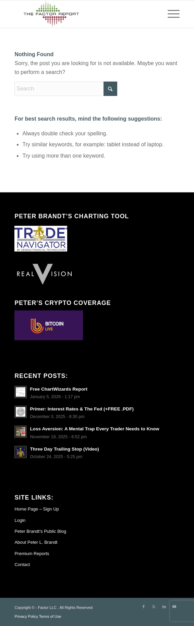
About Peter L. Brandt (35, 542)
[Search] (65, 89)
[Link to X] (154, 606)
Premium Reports (31, 553)
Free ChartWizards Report (58, 389)
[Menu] (170, 14)
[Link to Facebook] (143, 606)
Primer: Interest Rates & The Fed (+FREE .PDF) (82, 409)
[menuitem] (170, 14)
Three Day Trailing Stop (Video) (64, 449)
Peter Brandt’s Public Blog (40, 531)
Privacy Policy (26, 616)
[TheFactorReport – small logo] (80, 14)
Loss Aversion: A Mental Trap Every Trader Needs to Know (94, 428)
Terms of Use (50, 616)
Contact (22, 564)
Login (19, 520)
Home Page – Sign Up (36, 509)
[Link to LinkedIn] (164, 606)
